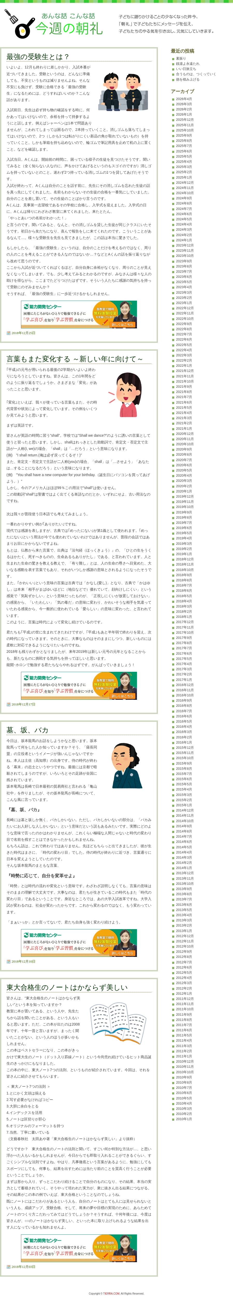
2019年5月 (184, 533)
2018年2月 (184, 611)
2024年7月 (184, 209)
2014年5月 (184, 847)
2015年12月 (185, 748)
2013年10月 (185, 884)
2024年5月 (184, 219)
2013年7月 (184, 899)
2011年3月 (184, 1046)
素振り (181, 58)
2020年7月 (184, 460)
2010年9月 (184, 1077)
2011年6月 (184, 1030)
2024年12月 (185, 183)
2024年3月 (184, 229)
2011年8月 (184, 1020)
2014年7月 (184, 836)
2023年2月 (184, 298)
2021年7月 (184, 397)
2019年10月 (185, 507)
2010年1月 (184, 1119)
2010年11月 (185, 1067)
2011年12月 (185, 999)
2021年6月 (184, 402)
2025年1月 (184, 177)
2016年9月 (184, 700)
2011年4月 (184, 1040)
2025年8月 (184, 141)
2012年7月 (184, 962)
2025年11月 (185, 125)
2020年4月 (184, 475)
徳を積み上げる (188, 79)
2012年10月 (185, 946)
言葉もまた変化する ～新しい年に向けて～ (75, 359)
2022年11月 (185, 313)
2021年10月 (185, 381)
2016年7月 (184, 711)
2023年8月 (184, 266)
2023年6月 (184, 277)
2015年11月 (185, 753)
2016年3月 (184, 732)
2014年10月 (185, 821)
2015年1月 (184, 805)
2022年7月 (184, 334)
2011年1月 (184, 1056)
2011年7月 (184, 1025)
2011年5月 (184, 1035)
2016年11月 (185, 690)
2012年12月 (185, 936)
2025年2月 (184, 172)
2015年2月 (184, 800)
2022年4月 (184, 350)
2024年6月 (184, 214)
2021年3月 (184, 418)
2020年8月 (184, 454)
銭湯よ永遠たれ (188, 64)
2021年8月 (184, 392)
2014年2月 (184, 863)
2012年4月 (184, 978)
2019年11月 (185, 502)
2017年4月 (184, 664)
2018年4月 (184, 601)
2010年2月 (184, 1114)
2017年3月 (184, 669)
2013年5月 (184, 910)
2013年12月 (185, 873)
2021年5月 (184, 407)
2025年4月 (184, 162)
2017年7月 (184, 648)
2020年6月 (184, 465)
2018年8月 (184, 580)
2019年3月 (184, 544)
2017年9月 (184, 638)
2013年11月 (185, 878)
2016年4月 (184, 727)
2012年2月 (184, 988)
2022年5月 (184, 345)
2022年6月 (184, 339)
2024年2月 (184, 235)
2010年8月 (184, 1082)
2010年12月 (185, 1061)
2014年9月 (184, 826)
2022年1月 (184, 366)
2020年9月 (184, 449)
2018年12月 (185, 559)
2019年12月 (185, 496)
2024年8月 (184, 203)
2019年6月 (184, 528)
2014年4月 (184, 852)
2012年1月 (184, 993)
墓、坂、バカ (27, 730)
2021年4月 (184, 413)
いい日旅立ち (186, 69)
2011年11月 (185, 1004)
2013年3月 (184, 920)
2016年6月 (184, 716)
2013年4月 (184, 915)
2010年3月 (184, 1109)
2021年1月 (184, 428)
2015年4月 (184, 789)
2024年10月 (185, 193)
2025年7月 (184, 146)
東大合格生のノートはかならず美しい (67, 987)
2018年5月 (184, 596)
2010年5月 (184, 1098)
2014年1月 (184, 868)
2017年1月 (184, 680)
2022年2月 (184, 360)
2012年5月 (184, 972)
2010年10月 (185, 1072)
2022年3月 (184, 355)
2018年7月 (184, 585)
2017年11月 (185, 627)
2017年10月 (185, 632)
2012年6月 (184, 967)
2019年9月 (184, 512)
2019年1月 (184, 554)
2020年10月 (185, 444)
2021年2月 (184, 423)
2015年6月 (184, 779)
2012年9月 (184, 951)
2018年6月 (184, 590)
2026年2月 (184, 109)
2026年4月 (184, 99)
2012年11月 (185, 941)
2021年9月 (184, 386)
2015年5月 (184, 784)
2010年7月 (184, 1088)
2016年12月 (185, 685)
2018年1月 (184, 617)
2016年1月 (184, 742)
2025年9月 (184, 135)
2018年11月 (185, 564)
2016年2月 (184, 737)
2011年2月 (184, 1051)
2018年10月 (185, 570)
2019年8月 (184, 517)
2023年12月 (185, 245)
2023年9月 (184, 261)
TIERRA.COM (111, 1293)
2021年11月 (185, 376)
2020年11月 (185, 439)
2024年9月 (184, 198)
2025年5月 (184, 156)
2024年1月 (184, 240)
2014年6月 (184, 842)
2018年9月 (184, 575)
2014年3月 (184, 857)
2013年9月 (184, 889)
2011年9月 (184, 1014)
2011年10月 (185, 1009)
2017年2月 (184, 674)
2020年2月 (184, 486)
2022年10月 (185, 319)
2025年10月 (185, 130)
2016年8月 (184, 706)
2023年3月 (184, 292)
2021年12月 (185, 371)
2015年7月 (184, 774)
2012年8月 (184, 957)
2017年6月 (184, 653)
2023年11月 (185, 250)
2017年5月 (184, 659)
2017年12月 (185, 622)
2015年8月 (184, 769)
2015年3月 (184, 795)
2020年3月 (184, 481)
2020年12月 (185, 434)
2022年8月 (184, 329)
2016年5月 (184, 721)
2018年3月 (184, 606)
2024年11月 (185, 188)
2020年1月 (184, 491)
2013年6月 (184, 905)
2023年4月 (184, 287)
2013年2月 (184, 925)
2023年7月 (184, 271)
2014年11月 (185, 815)
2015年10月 (185, 758)
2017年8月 (184, 643)
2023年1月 (184, 303)
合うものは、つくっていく (196, 74)
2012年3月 (184, 983)
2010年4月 (184, 1103)
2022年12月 (185, 308)
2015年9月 (184, 763)
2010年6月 (184, 1093)
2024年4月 (184, 224)
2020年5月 (184, 470)
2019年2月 (184, 549)
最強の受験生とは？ (38, 57)
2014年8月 (184, 831)
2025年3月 (184, 167)
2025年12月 (185, 120)
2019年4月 (184, 538)
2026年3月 (184, 104)
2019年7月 (184, 523)
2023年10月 (185, 256)
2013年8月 (184, 894)
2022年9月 (184, 324)
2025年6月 (184, 151)
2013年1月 (184, 931)
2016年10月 (185, 695)
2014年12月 (185, 810)
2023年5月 (184, 282)
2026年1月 (184, 114)
